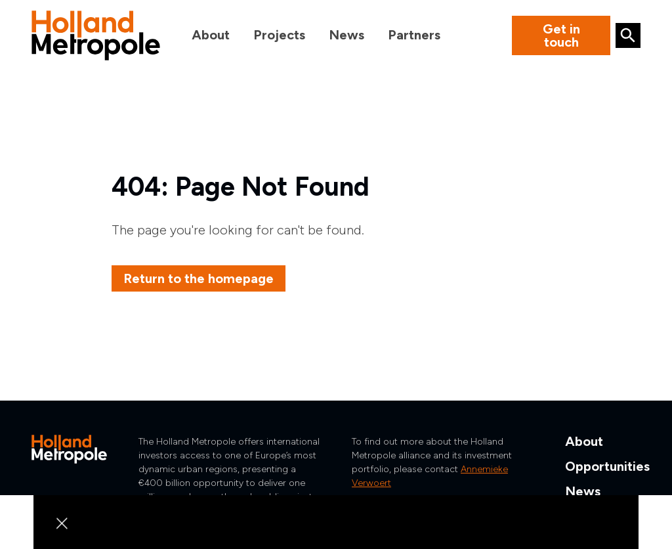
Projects (279, 35)
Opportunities (607, 466)
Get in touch (561, 35)
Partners (414, 35)
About (211, 35)
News (346, 35)
